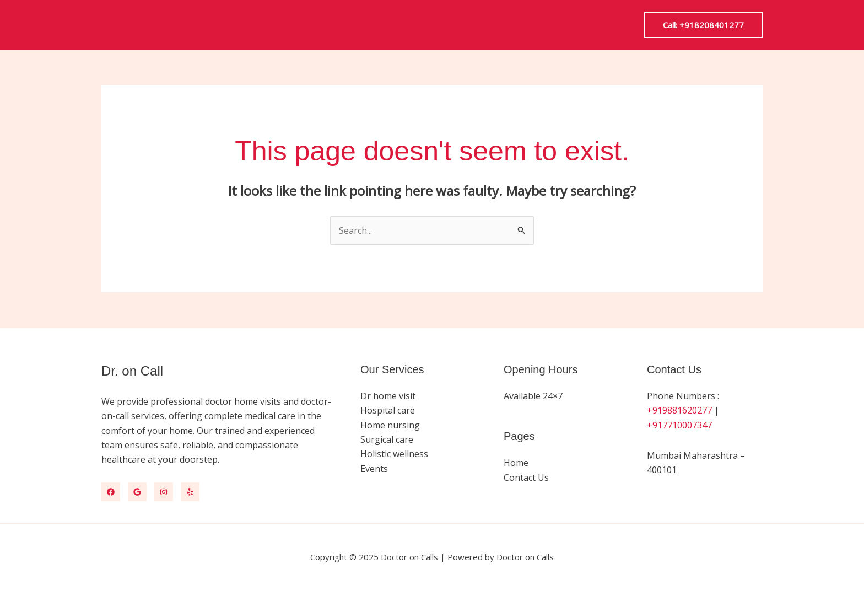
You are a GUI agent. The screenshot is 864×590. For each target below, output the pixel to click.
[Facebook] (110, 491)
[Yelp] (190, 491)
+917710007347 (679, 425)
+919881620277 (679, 410)
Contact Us (526, 477)
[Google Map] (137, 491)
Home (516, 463)
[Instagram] (163, 491)
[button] (703, 25)
